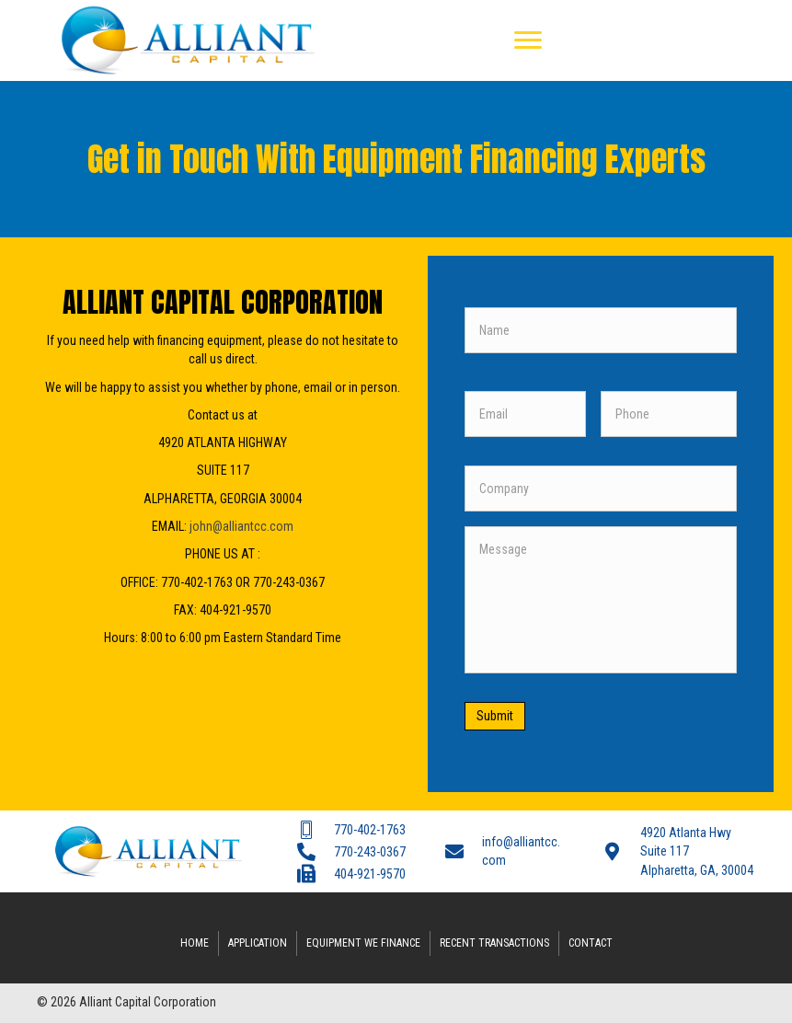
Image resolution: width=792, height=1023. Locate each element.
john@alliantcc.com (241, 526)
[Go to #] (679, 851)
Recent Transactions (494, 942)
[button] (528, 40)
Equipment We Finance (363, 942)
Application (257, 942)
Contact (590, 942)
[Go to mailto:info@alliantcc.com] (505, 851)
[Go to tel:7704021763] (352, 829)
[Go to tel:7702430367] (352, 851)
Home (194, 942)
